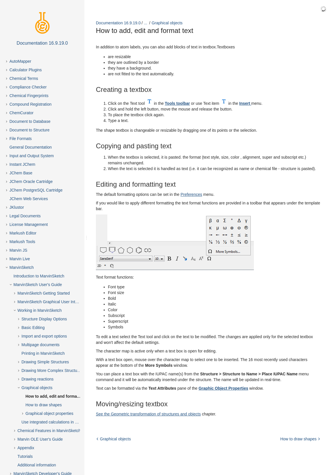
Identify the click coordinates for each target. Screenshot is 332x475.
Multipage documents (40, 344)
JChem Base (20, 173)
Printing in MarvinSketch (43, 353)
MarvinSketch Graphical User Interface (51, 301)
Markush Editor (22, 233)
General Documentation (30, 147)
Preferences (191, 194)
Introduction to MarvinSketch (38, 276)
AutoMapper (20, 61)
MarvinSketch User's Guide (37, 284)
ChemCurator (21, 113)
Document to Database (29, 121)
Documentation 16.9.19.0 (118, 23)
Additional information (36, 465)
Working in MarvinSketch (39, 310)
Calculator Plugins (25, 70)
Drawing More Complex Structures (52, 370)
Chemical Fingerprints (28, 95)
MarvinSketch (21, 267)
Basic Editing (33, 327)
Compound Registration (30, 104)
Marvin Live (19, 259)
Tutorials (25, 456)
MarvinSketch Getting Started (43, 293)
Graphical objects (36, 387)
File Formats (20, 138)
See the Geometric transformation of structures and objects (148, 414)
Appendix (25, 448)
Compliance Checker (28, 87)
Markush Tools (22, 241)
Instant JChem (22, 164)
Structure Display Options (44, 319)
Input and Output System (31, 155)
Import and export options (44, 336)
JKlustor (16, 207)
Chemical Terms (23, 78)
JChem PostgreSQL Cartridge (35, 190)
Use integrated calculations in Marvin (54, 422)
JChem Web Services (28, 198)
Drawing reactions (37, 379)
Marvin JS (18, 250)
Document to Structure (29, 130)
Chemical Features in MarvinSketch (49, 430)
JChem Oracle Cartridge (31, 181)
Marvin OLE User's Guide (40, 439)
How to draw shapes (43, 405)
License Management (28, 224)
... (145, 23)
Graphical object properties (49, 413)
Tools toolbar (177, 103)
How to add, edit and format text (55, 396)
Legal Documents (25, 216)
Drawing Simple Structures (45, 362)
